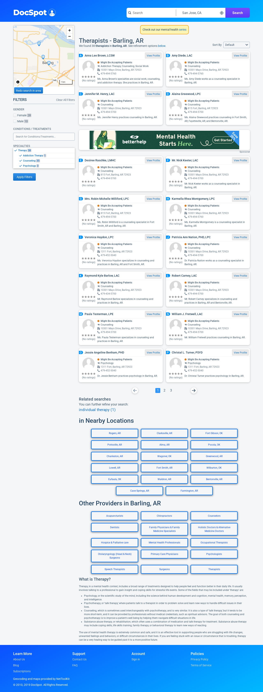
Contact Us (79, 659)
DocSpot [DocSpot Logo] (33, 12)
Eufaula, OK (114, 479)
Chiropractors (164, 515)
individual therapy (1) (97, 410)
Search (237, 13)
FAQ (75, 665)
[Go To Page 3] (171, 390)
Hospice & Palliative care (114, 542)
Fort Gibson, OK (214, 433)
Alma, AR (164, 444)
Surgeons (164, 569)
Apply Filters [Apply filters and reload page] (24, 177)
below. (162, 45)
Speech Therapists (115, 569)
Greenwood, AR (214, 456)
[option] (46, 150)
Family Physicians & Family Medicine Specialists (164, 529)
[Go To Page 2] (164, 390)
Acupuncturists (114, 515)
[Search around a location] (200, 13)
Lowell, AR (114, 467)
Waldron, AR (164, 479)
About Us (19, 659)
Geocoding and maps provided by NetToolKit (41, 678)
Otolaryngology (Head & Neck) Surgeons (115, 556)
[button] (236, 45)
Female (22, 115)
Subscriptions (22, 671)
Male (20, 121)
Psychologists (214, 554)
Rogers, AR (115, 433)
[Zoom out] (70, 36)
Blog (16, 665)
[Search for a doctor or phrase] (151, 13)
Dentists (114, 527)
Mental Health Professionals (164, 542)
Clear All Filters (65, 100)
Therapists (214, 569)
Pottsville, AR (114, 444)
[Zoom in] (70, 30)
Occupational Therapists (214, 542)
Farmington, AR (189, 490)
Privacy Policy (199, 659)
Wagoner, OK (164, 456)
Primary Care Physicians (164, 554)
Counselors (214, 515)
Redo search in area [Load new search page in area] (28, 90)
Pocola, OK (214, 444)
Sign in (136, 659)
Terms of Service (201, 665)
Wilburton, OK (214, 467)
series (182, 29)
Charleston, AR (115, 456)
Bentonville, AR (214, 479)
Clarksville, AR (164, 433)
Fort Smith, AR (164, 467)
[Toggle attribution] (17, 82)
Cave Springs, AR (139, 490)
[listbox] (44, 158)
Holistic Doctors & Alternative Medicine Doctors (214, 529)
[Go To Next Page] (194, 390)
